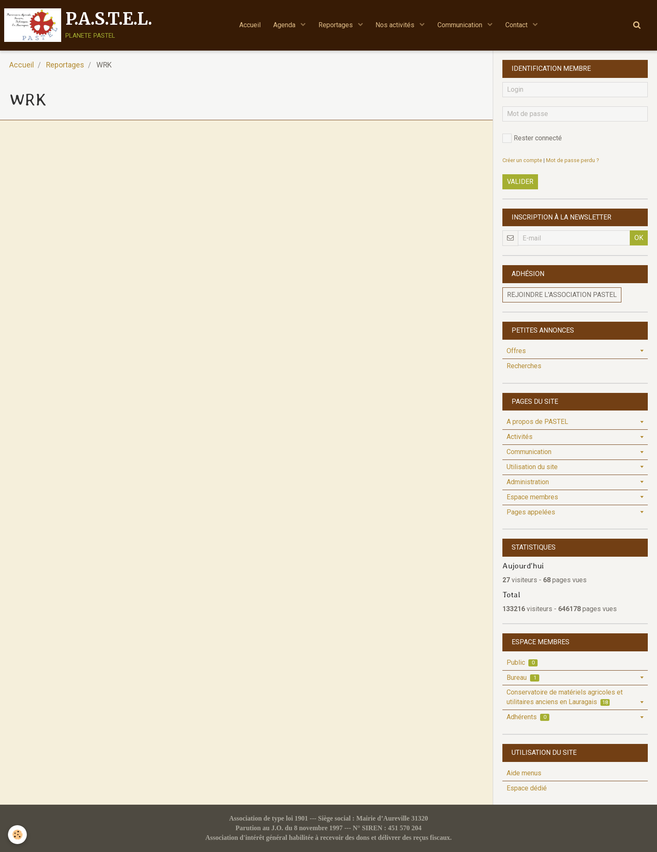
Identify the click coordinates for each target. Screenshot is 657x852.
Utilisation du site (532, 467)
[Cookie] (17, 834)
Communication (461, 25)
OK (638, 238)
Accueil (250, 25)
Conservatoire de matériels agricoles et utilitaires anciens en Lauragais (565, 697)
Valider (520, 182)
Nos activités (396, 25)
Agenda (285, 25)
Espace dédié (527, 788)
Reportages (336, 25)
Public (522, 662)
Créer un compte (522, 160)
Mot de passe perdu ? (572, 160)
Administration (528, 482)
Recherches (524, 366)
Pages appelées (531, 512)
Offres (516, 351)
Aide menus (524, 773)
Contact (518, 25)
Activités (520, 437)
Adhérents (528, 717)
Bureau (523, 678)
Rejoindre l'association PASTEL (562, 295)
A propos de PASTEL (537, 422)
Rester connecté (532, 138)
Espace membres (532, 497)
